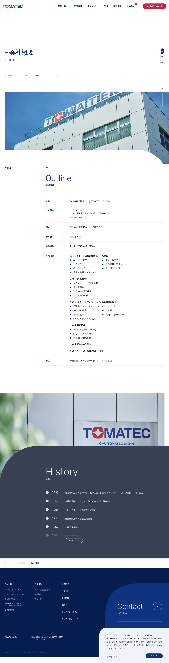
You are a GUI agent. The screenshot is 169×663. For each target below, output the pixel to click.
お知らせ (131, 6)
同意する (154, 656)
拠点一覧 (38, 605)
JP (162, 51)
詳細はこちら (112, 657)
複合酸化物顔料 (10, 605)
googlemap (105, 213)
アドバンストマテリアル (14, 595)
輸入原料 (8, 620)
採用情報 (117, 6)
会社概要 (8, 75)
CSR (106, 6)
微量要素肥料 (10, 616)
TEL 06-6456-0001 (78, 218)
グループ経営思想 (41, 595)
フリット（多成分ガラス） (15, 600)
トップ (8, 569)
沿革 (37, 75)
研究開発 (78, 6)
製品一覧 (63, 6)
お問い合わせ (156, 6)
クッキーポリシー (69, 624)
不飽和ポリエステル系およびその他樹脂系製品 (14, 610)
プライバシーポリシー (71, 618)
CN (162, 62)
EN (162, 57)
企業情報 (92, 6)
